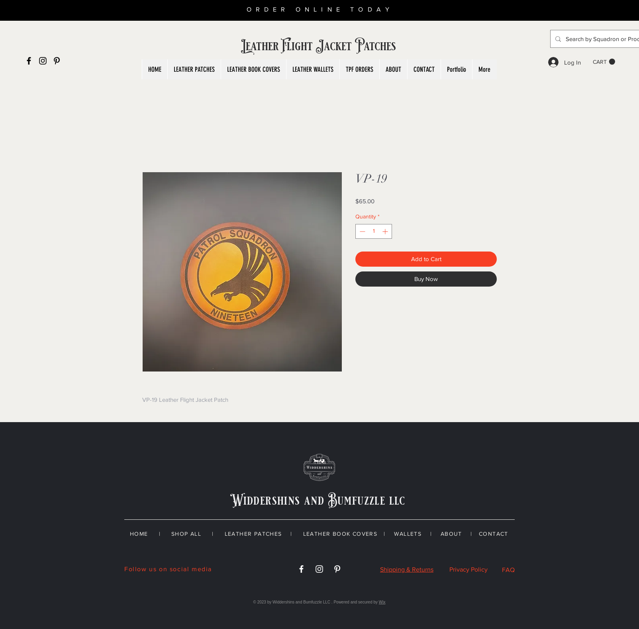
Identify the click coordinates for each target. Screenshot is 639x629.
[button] (604, 62)
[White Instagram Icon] (319, 569)
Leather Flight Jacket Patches (319, 46)
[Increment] (386, 231)
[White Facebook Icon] (301, 569)
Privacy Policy (468, 569)
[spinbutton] (374, 231)
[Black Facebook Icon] (29, 61)
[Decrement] (362, 231)
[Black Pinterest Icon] (57, 61)
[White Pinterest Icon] (337, 569)
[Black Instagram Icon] (43, 61)
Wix (382, 602)
